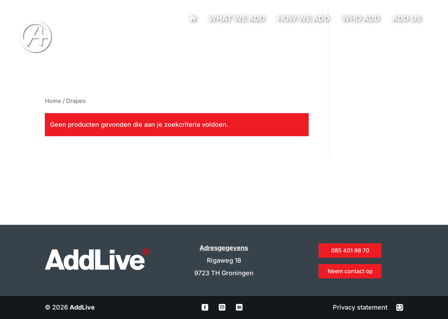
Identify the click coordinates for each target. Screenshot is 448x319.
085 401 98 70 (150, 40)
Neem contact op (350, 271)
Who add (361, 19)
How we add (303, 19)
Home (53, 100)
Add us (406, 19)
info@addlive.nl (172, 40)
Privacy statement (361, 307)
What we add (236, 19)
